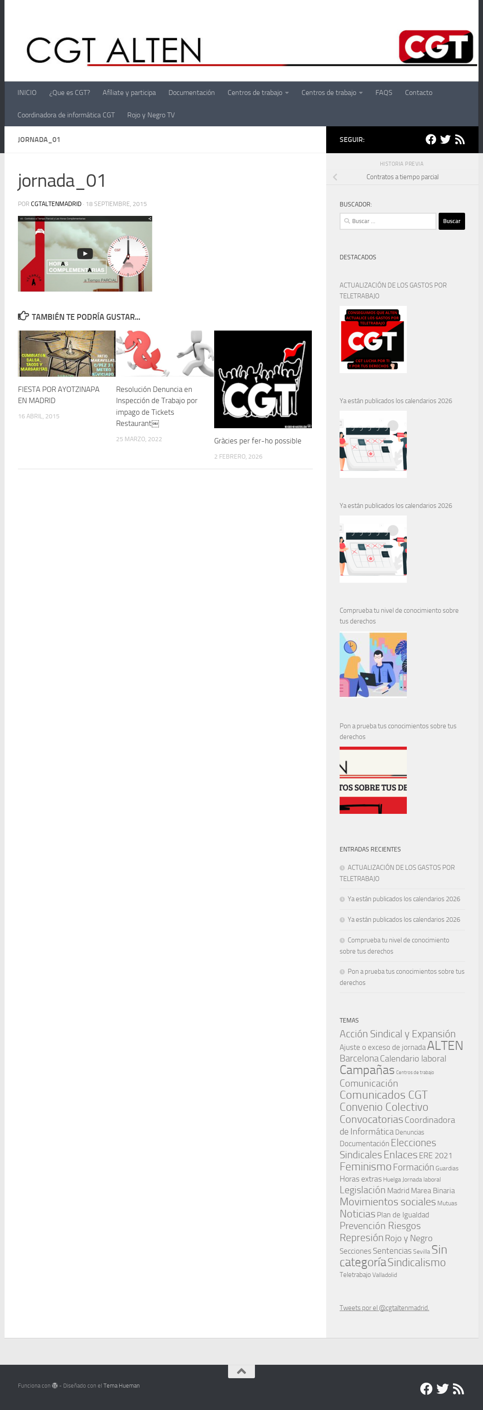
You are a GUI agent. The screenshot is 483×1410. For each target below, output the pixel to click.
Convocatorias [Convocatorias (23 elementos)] (371, 1119)
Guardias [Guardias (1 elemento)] (447, 1168)
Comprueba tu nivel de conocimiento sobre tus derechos (399, 615)
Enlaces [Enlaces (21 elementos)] (401, 1154)
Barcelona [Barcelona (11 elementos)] (359, 1058)
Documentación (191, 92)
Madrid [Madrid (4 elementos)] (398, 1190)
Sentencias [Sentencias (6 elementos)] (392, 1251)
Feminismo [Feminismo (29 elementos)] (366, 1166)
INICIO (27, 92)
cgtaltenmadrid (56, 204)
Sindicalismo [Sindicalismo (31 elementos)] (417, 1262)
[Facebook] (431, 139)
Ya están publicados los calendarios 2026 (396, 401)
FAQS (383, 92)
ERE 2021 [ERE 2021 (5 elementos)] (436, 1156)
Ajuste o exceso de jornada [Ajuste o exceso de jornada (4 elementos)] (383, 1047)
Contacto (418, 92)
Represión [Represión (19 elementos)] (362, 1237)
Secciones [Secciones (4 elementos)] (355, 1251)
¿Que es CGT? (69, 92)
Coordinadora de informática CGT (66, 115)
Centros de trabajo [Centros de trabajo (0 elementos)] (415, 1072)
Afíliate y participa (129, 92)
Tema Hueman (122, 1385)
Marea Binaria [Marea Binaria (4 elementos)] (433, 1190)
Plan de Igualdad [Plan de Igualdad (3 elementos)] (403, 1215)
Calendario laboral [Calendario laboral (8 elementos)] (413, 1058)
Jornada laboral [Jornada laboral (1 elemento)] (421, 1179)
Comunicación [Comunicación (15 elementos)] (369, 1083)
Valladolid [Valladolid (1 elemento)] (384, 1274)
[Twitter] (445, 139)
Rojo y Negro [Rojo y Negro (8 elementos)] (409, 1238)
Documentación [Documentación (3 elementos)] (364, 1143)
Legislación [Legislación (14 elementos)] (363, 1190)
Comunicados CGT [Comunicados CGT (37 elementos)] (384, 1095)
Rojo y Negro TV (151, 115)
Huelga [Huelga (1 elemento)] (392, 1179)
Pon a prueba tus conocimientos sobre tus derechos (398, 731)
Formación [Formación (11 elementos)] (413, 1167)
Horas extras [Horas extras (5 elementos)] (361, 1179)
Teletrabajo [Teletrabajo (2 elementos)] (355, 1275)
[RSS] (459, 139)
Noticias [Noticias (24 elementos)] (357, 1213)
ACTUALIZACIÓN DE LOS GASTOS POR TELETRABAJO (393, 290)
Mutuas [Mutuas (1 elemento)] (447, 1203)
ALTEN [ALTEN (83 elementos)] (445, 1045)
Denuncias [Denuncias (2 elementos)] (409, 1132)
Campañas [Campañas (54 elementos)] (367, 1069)
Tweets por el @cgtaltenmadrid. (384, 1308)
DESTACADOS (358, 257)
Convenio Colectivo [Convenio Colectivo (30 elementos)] (384, 1106)
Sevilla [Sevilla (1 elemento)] (421, 1251)
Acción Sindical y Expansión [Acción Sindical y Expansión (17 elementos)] (398, 1034)
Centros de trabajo (255, 92)
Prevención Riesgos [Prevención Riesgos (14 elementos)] (380, 1226)
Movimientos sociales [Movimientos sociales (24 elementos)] (388, 1201)
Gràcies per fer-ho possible (258, 440)
